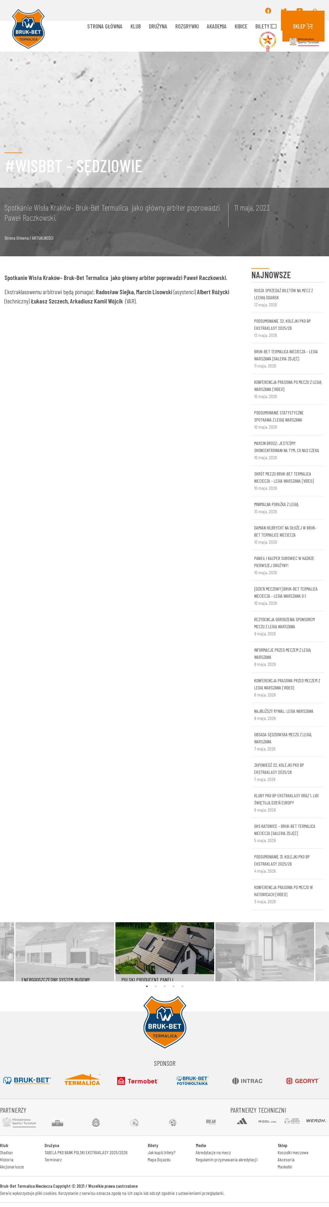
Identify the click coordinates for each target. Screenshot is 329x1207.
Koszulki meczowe (293, 1152)
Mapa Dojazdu (159, 1159)
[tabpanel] (165, 952)
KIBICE (241, 26)
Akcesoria (286, 1159)
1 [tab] (147, 986)
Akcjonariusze (12, 1166)
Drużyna (158, 26)
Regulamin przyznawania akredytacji (227, 1159)
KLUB (136, 26)
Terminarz (53, 1159)
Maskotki (285, 1166)
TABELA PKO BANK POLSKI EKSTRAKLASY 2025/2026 (86, 1152)
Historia (6, 1159)
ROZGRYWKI (187, 26)
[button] (316, 10)
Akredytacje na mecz (213, 1152)
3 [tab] (165, 986)
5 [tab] (182, 986)
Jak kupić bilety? (161, 1152)
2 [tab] (156, 986)
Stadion (6, 1152)
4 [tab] (174, 986)
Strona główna (105, 26)
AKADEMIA (217, 26)
